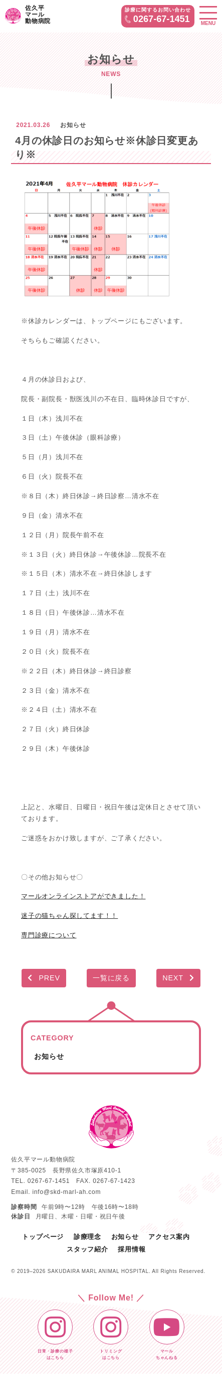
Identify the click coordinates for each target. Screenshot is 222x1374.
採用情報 (131, 1249)
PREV (44, 978)
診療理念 (87, 1236)
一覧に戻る (111, 978)
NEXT (178, 978)
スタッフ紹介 (87, 1249)
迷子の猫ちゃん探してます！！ (69, 915)
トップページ (43, 1236)
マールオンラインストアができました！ (83, 896)
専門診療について (48, 935)
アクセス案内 (169, 1236)
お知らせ (49, 1056)
